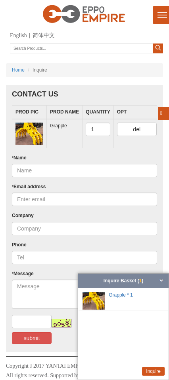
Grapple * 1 (121, 295)
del (136, 129)
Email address (29, 186)
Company (23, 215)
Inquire (153, 371)
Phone (19, 245)
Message (23, 273)
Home (18, 70)
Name (19, 158)
